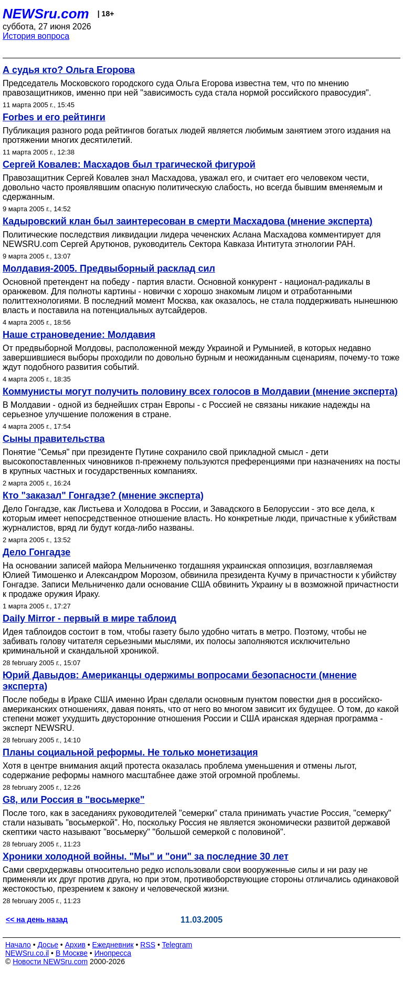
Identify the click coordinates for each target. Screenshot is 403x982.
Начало (18, 944)
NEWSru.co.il (27, 953)
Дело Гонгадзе (36, 552)
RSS (147, 944)
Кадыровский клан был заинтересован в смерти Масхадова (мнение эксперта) (188, 221)
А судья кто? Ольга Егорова (69, 70)
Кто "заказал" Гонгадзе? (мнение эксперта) (103, 495)
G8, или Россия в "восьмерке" (74, 799)
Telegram (177, 944)
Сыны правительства (54, 438)
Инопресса (113, 953)
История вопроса (36, 36)
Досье (47, 944)
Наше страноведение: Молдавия (79, 334)
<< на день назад (37, 919)
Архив (75, 944)
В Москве (72, 953)
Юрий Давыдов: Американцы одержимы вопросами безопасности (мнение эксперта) (180, 680)
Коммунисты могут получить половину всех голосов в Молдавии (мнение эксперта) (200, 391)
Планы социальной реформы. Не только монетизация (130, 752)
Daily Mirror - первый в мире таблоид (89, 618)
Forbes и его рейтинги (54, 117)
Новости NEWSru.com (50, 961)
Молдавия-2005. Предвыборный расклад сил (109, 268)
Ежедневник (113, 944)
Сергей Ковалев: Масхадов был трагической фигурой (129, 164)
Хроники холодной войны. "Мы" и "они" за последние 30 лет (146, 856)
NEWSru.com (46, 14)
